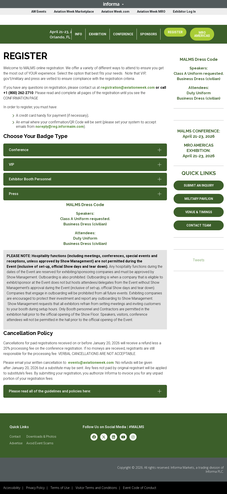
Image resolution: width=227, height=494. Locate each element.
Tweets (198, 260)
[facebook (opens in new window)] (94, 437)
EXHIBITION (97, 34)
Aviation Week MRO (151, 11)
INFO (78, 34)
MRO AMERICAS (202, 34)
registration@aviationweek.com (128, 87)
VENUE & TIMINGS (198, 212)
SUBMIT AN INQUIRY (199, 185)
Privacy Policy (35, 488)
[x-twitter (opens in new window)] (103, 437)
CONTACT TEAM (198, 225)
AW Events (38, 11)
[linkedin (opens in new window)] (113, 437)
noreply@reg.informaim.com (59, 126)
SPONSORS (148, 34)
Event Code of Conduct (139, 488)
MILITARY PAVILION (198, 199)
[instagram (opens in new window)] (133, 437)
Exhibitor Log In (184, 11)
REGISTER (175, 32)
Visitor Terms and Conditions (96, 488)
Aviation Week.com (115, 11)
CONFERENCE (123, 34)
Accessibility (11, 488)
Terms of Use (60, 488)
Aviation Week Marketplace (74, 11)
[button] (113, 4)
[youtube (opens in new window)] (123, 437)
